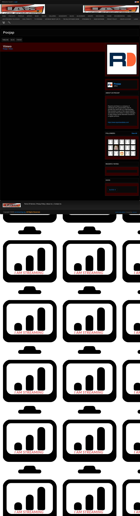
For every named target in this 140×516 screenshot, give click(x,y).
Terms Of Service (29, 204)
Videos (44, 16)
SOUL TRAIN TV (27, 19)
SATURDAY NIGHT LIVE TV (52, 19)
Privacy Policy (40, 204)
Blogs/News (81, 16)
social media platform (120, 212)
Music (37, 16)
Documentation (119, 16)
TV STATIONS (38, 19)
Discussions (100, 16)
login (136, 19)
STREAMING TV (86, 19)
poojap (5, 49)
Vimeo (11, 49)
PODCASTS (12, 16)
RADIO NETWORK (99, 19)
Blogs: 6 (112, 190)
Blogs (72, 16)
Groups (90, 16)
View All (134, 133)
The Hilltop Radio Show (71, 19)
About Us (49, 204)
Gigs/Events (63, 16)
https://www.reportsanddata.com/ (118, 122)
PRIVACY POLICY (112, 19)
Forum (109, 16)
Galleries (52, 16)
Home (4, 16)
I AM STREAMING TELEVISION (11, 19)
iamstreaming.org (20, 212)
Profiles (21, 16)
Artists (29, 16)
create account (125, 19)
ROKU (129, 16)
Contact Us (57, 204)
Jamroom (134, 212)
